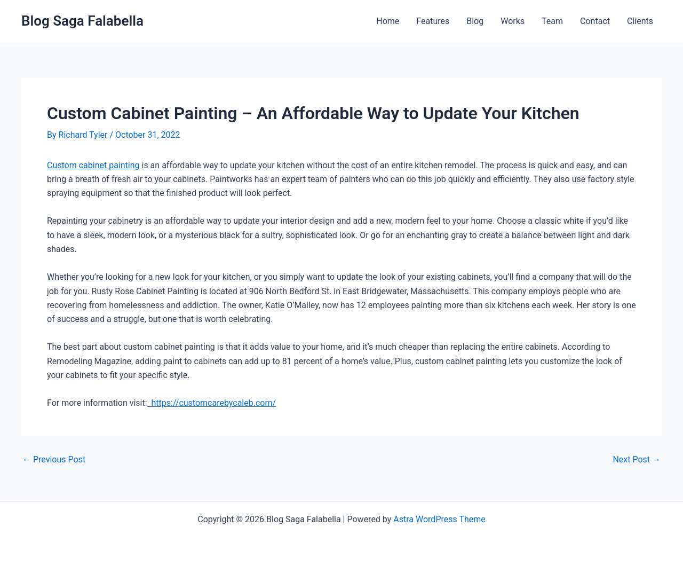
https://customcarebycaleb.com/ (214, 403)
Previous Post (53, 459)
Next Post (637, 459)
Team (552, 21)
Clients (640, 21)
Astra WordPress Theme (439, 519)
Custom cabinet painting (93, 165)
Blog (474, 21)
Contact (595, 21)
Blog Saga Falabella (82, 21)
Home (387, 21)
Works (513, 21)
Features (432, 21)
